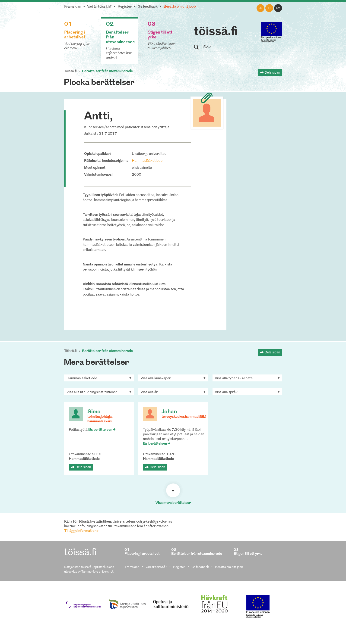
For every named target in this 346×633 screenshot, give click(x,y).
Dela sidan (272, 72)
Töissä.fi (70, 71)
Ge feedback (148, 7)
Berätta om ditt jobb (180, 7)
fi (269, 8)
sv (278, 8)
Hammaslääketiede (147, 161)
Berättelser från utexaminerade (107, 71)
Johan (169, 412)
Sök (198, 47)
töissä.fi (216, 32)
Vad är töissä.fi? (99, 7)
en (260, 8)
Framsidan (72, 7)
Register (125, 7)
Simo (94, 412)
